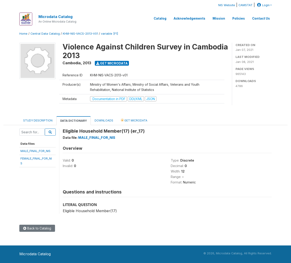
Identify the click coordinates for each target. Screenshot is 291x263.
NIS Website (226, 5)
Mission (219, 18)
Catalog (160, 18)
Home (23, 33)
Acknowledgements (189, 18)
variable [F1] (109, 33)
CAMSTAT (245, 5)
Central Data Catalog (45, 33)
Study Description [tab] (38, 120)
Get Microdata (112, 63)
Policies (238, 18)
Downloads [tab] (104, 120)
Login (263, 5)
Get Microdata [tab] (134, 120)
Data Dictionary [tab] (73, 120)
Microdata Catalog (55, 16)
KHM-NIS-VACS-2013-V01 (80, 33)
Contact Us (261, 18)
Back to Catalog (37, 228)
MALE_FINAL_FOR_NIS (35, 151)
